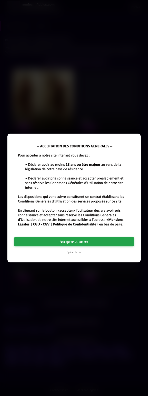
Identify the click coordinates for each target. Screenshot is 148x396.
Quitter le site (74, 252)
